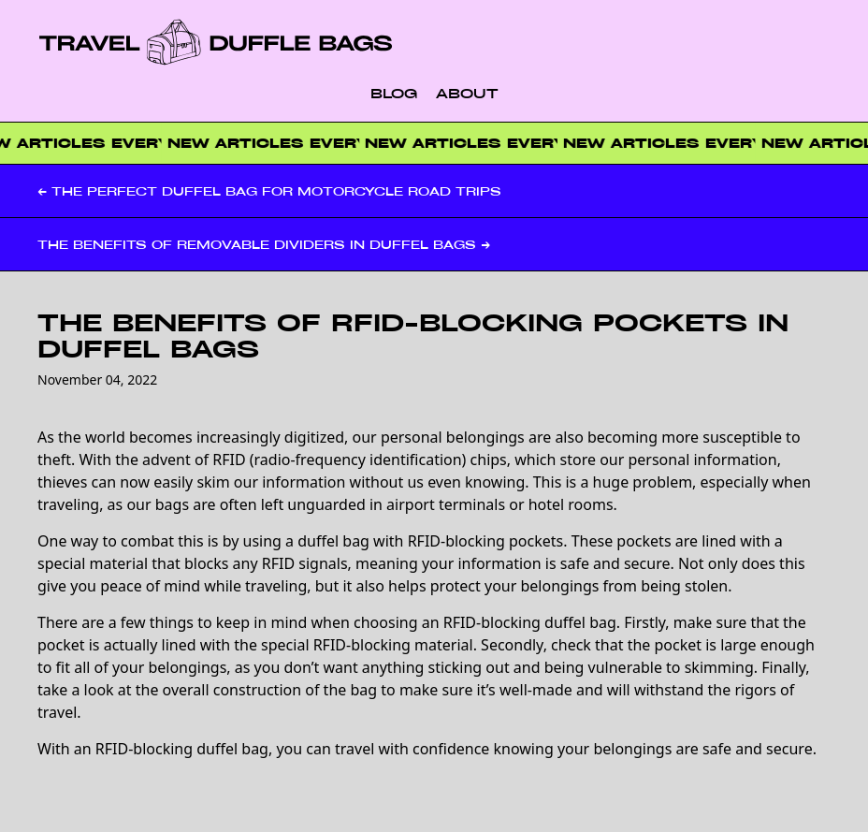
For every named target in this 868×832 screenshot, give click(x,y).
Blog (393, 93)
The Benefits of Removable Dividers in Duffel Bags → (263, 244)
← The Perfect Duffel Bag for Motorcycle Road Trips (269, 190)
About (467, 93)
